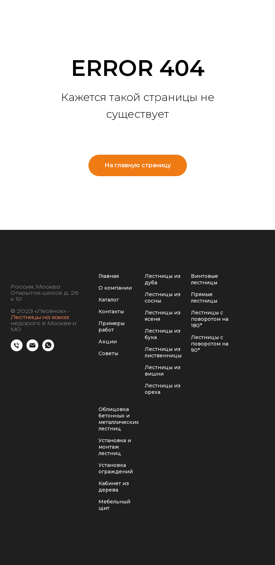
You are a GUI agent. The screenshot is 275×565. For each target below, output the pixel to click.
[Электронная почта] (32, 349)
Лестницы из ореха (162, 388)
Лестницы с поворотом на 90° (209, 343)
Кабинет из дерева (113, 486)
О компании (115, 288)
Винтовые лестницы (204, 279)
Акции (107, 341)
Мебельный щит (114, 504)
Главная (108, 276)
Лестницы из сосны (162, 297)
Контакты (111, 311)
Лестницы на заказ (40, 317)
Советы (108, 353)
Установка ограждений (115, 468)
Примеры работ (111, 326)
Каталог (108, 299)
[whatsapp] (48, 349)
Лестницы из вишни (162, 370)
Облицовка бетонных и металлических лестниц (118, 419)
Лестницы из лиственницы (163, 352)
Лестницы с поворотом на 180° (209, 319)
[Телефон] (17, 349)
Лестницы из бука (162, 334)
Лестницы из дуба (162, 279)
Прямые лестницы (204, 297)
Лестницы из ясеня (162, 315)
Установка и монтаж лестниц (114, 447)
